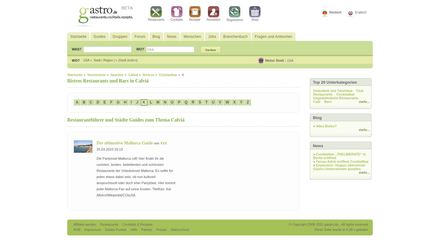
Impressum (93, 229)
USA (290, 60)
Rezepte (195, 13)
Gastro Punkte (116, 229)
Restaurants (156, 13)
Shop (255, 13)
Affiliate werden (85, 224)
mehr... (364, 102)
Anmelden (214, 13)
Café (317, 102)
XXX (163, 143)
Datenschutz (180, 229)
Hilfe (134, 229)
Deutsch (335, 12)
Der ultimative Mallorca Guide (125, 143)
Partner (147, 229)
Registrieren (235, 14)
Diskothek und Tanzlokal (332, 91)
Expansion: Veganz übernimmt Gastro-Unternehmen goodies (339, 167)
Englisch (361, 12)
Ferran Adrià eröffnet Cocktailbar (342, 161)
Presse (161, 229)
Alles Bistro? (326, 126)
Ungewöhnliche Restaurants (335, 98)
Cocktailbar (345, 94)
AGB (77, 229)
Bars (328, 102)
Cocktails (176, 13)
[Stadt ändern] (128, 60)
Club (359, 91)
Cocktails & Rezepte (137, 224)
